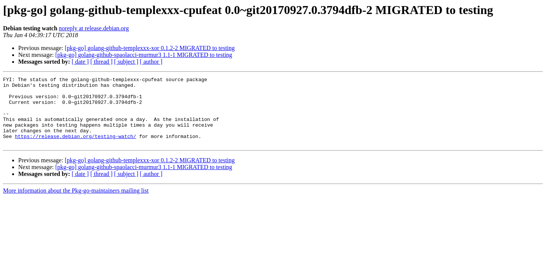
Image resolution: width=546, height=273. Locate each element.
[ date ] (80, 61)
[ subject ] (126, 61)
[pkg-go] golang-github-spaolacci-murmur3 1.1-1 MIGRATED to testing (143, 55)
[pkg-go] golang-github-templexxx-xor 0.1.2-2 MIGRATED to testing (150, 48)
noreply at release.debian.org (94, 28)
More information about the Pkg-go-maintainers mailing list (76, 204)
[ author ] (151, 61)
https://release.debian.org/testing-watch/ (75, 148)
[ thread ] (101, 61)
